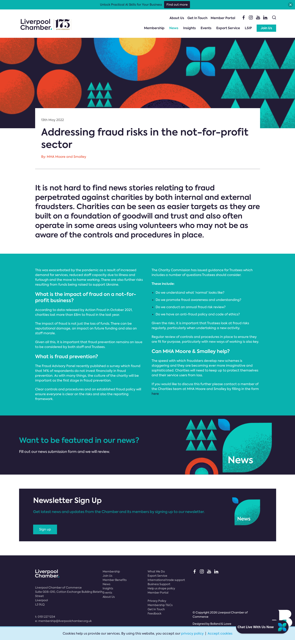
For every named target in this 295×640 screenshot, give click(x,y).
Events (206, 28)
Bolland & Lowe (220, 624)
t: (45, 616)
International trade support (166, 580)
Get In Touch (197, 18)
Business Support (159, 584)
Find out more (177, 5)
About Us (176, 18)
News (173, 28)
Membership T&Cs (160, 605)
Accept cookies (220, 633)
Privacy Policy (157, 601)
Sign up (45, 529)
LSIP (248, 28)
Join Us (266, 28)
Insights (189, 28)
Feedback (154, 613)
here (155, 394)
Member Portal (223, 18)
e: (63, 621)
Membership (154, 28)
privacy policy (192, 633)
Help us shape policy (161, 588)
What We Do (156, 571)
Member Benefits (115, 580)
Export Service (228, 28)
